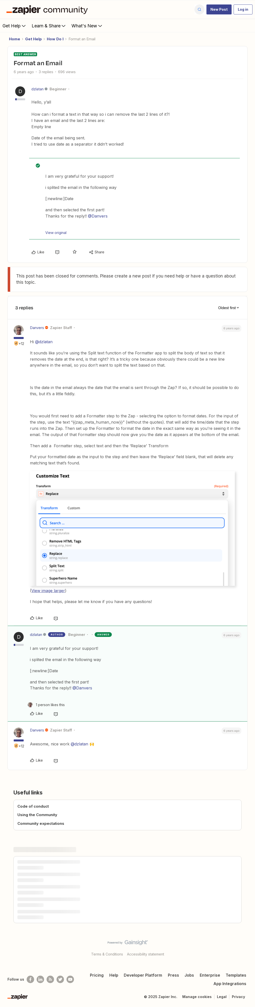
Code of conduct (33, 806)
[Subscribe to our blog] (50, 979)
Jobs (189, 975)
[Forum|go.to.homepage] (48, 9)
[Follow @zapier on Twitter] (60, 979)
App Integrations (229, 983)
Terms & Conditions (107, 954)
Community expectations (40, 823)
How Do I (55, 39)
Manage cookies (197, 997)
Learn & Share (49, 26)
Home (14, 39)
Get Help (14, 26)
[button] (219, 9)
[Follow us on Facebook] (30, 979)
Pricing (97, 975)
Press (173, 975)
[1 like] (46, 704)
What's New (87, 26)
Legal (222, 997)
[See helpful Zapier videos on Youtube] (70, 979)
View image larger (48, 590)
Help (113, 975)
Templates (236, 975)
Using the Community (37, 814)
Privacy (238, 997)
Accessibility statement (145, 954)
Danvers (37, 327)
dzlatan (37, 89)
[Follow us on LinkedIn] (40, 979)
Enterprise (210, 975)
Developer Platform (143, 975)
